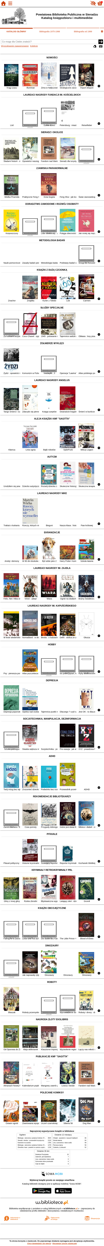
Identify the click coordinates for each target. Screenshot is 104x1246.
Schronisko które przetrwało (44, 1161)
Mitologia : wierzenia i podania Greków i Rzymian (33, 1138)
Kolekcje (34, 46)
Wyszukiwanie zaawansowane (15, 46)
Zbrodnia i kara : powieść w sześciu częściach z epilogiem (36, 1147)
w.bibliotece (71, 1208)
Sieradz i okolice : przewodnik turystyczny (31, 1140)
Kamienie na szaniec (24, 1142)
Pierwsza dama (58, 1145)
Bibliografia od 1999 (83, 31)
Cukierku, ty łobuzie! (59, 1147)
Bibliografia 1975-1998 (49, 31)
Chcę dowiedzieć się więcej (39, 1243)
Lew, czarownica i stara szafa (62, 1142)
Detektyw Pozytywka (42, 1154)
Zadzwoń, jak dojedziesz (43, 1157)
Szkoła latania (57, 1140)
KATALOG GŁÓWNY (16, 31)
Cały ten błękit (39, 1164)
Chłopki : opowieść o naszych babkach (65, 1138)
